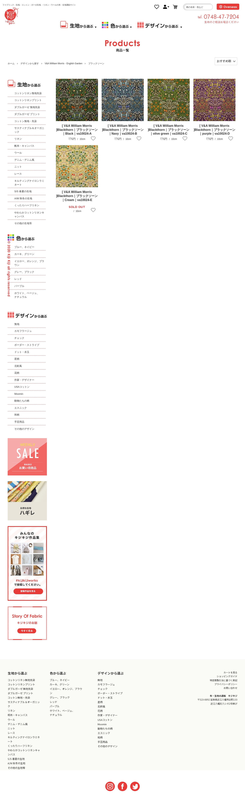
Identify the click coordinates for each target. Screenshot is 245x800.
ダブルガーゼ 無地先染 (27, 107)
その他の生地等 (23, 223)
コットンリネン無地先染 (28, 93)
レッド (18, 279)
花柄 (16, 372)
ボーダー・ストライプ (26, 344)
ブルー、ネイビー (24, 247)
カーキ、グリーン (24, 254)
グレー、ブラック (24, 271)
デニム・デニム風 (24, 159)
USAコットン (21, 386)
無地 (16, 324)
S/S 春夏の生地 (23, 191)
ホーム (11, 63)
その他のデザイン (24, 428)
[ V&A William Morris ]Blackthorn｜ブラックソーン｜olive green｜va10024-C (168, 129)
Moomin (18, 393)
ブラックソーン (96, 63)
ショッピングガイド (227, 676)
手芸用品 (19, 421)
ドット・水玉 (21, 352)
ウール (18, 152)
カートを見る (230, 672)
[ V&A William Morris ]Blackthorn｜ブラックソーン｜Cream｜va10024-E (77, 196)
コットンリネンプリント (28, 100)
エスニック (20, 407)
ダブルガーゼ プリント (27, 114)
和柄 (16, 414)
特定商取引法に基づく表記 (223, 680)
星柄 (16, 358)
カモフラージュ (23, 331)
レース (18, 173)
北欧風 (18, 366)
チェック (19, 338)
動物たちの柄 (21, 400)
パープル (19, 286)
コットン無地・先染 (25, 121)
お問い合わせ (230, 687)
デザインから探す (29, 63)
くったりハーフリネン (26, 205)
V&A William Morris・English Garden (63, 63)
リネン (18, 138)
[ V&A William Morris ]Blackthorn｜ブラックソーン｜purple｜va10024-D (214, 129)
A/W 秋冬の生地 (23, 198)
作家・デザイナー (24, 379)
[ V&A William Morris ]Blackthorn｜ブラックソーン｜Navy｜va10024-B (123, 129)
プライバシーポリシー (225, 684)
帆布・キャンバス (24, 145)
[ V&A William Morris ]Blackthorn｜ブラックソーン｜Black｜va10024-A (77, 129)
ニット (18, 166)
